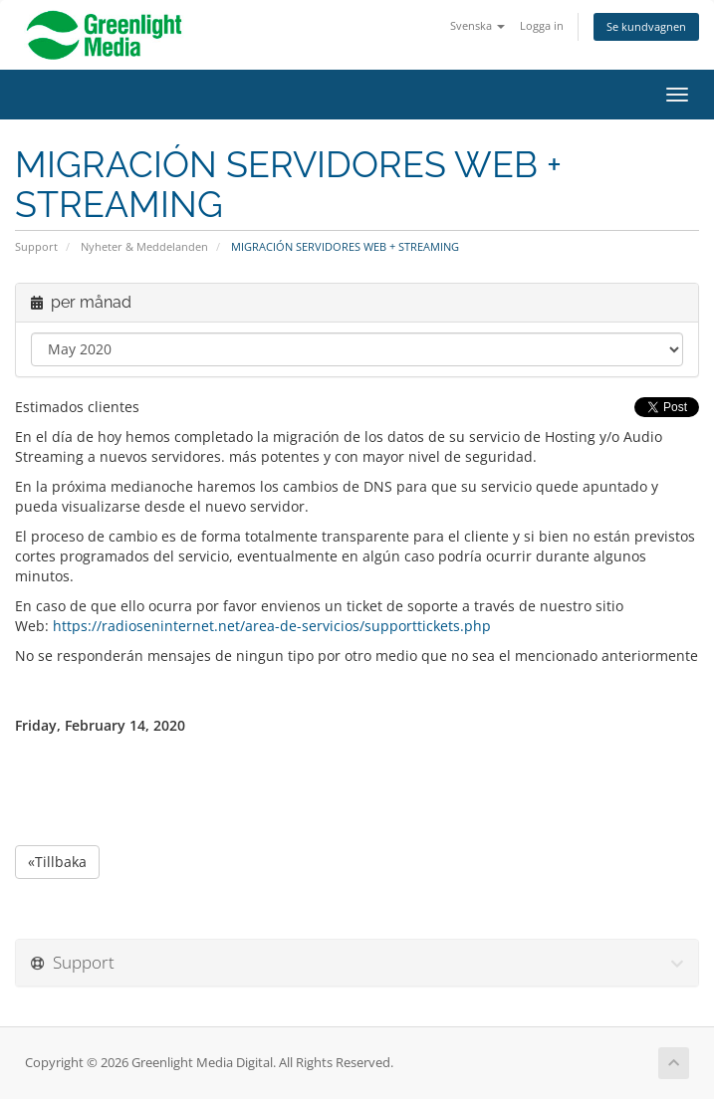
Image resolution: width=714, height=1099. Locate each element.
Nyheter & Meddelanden (144, 246)
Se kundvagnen (646, 26)
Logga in (542, 25)
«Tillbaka (57, 861)
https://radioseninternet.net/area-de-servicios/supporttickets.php (272, 625)
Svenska (477, 25)
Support (36, 246)
